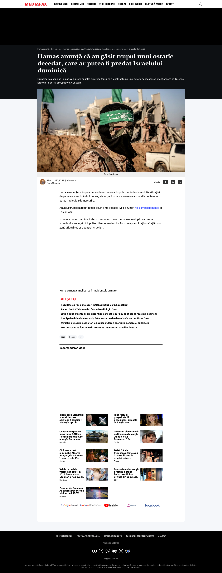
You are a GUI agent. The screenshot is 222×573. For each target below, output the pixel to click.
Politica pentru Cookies (88, 536)
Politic (91, 4)
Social (122, 4)
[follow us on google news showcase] (90, 505)
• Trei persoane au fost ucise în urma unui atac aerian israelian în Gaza (98, 327)
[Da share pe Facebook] (165, 182)
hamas (72, 337)
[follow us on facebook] (152, 505)
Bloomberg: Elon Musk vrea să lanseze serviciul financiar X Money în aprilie (71, 419)
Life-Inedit (135, 4)
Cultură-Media (154, 4)
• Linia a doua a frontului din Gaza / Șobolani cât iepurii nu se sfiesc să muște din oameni (108, 313)
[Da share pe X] (173, 182)
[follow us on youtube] (111, 505)
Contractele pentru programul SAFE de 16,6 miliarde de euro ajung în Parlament (71, 435)
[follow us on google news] (69, 505)
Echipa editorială (64, 536)
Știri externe (107, 4)
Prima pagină (43, 49)
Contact (162, 536)
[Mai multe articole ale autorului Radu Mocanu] (42, 182)
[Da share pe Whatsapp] (180, 182)
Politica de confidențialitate (140, 536)
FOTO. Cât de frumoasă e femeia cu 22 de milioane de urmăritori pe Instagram (126, 454)
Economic (77, 4)
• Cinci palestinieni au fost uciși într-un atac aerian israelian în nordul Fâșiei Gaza (104, 318)
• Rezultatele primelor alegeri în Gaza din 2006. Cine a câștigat (93, 305)
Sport (170, 4)
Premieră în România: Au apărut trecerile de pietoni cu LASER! (71, 491)
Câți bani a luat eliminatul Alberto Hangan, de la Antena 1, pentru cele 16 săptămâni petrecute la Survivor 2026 (71, 454)
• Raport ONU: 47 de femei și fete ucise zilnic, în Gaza (88, 309)
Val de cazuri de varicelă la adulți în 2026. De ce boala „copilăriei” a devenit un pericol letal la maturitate (71, 473)
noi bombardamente (147, 207)
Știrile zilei (61, 4)
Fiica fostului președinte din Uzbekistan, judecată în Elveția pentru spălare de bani (125, 419)
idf (81, 337)
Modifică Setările (111, 543)
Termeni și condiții (113, 536)
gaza (63, 337)
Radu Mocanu (53, 183)
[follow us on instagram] (131, 505)
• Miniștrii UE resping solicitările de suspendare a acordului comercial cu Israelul (104, 323)
